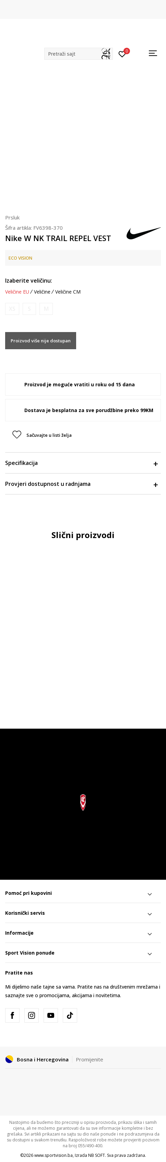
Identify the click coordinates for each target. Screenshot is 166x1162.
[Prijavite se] (122, 53)
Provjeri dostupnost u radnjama (81, 484)
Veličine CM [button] (68, 292)
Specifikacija (81, 463)
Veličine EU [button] (17, 292)
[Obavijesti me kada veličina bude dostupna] (12, 309)
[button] (78, 54)
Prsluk (12, 217)
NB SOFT (96, 1155)
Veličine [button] (42, 292)
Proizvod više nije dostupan (41, 341)
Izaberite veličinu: (28, 280)
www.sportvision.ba (53, 1155)
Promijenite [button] (89, 1059)
